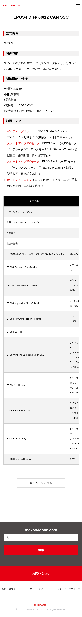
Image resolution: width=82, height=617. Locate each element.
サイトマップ (36, 589)
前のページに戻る (41, 482)
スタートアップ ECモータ (23, 161)
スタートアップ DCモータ (23, 143)
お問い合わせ (41, 573)
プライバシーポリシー (69, 589)
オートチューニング (19, 179)
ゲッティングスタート (21, 131)
